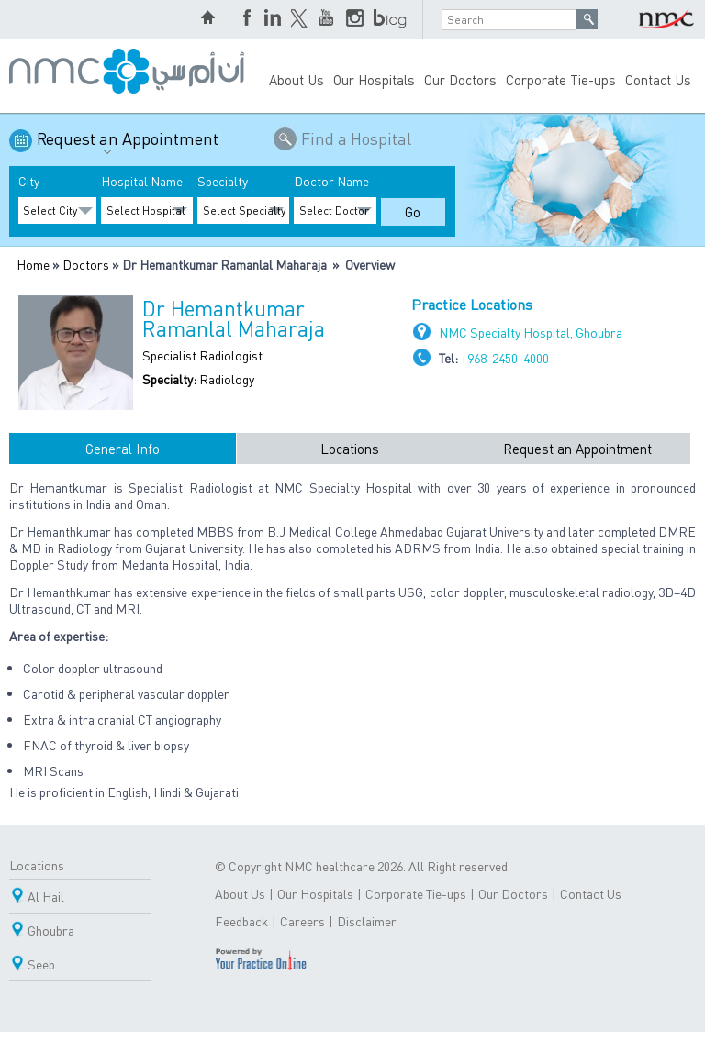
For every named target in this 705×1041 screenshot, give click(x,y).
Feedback (241, 921)
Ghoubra (51, 930)
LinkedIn (272, 19)
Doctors (85, 264)
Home (33, 264)
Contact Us (658, 80)
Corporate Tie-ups (561, 80)
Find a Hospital (356, 138)
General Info (122, 448)
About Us (296, 80)
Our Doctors (460, 80)
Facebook (248, 19)
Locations (349, 448)
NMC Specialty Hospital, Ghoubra (530, 332)
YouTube (328, 19)
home (210, 19)
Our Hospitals (374, 80)
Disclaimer (367, 921)
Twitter (300, 19)
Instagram (355, 19)
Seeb (41, 964)
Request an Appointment (127, 145)
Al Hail (46, 896)
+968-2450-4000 (505, 357)
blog (391, 19)
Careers (302, 921)
